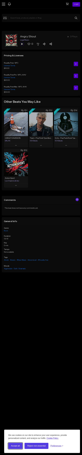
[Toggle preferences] (56, 446)
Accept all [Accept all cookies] (15, 446)
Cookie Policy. (53, 438)
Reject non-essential (36, 446)
